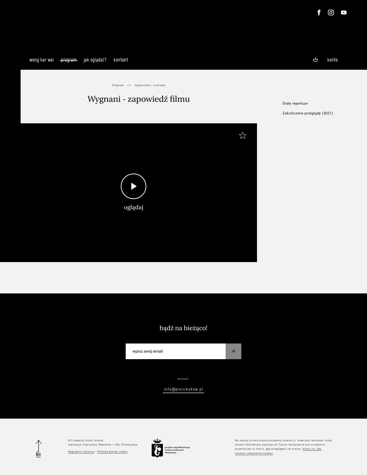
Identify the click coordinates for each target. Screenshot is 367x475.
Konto (332, 59)
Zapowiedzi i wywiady (150, 85)
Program (69, 59)
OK (233, 351)
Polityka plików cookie (112, 451)
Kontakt (121, 61)
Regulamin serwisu (81, 451)
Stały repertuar (295, 103)
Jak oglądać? (95, 61)
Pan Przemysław (126, 444)
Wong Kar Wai (41, 61)
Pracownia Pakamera (97, 444)
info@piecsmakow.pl (183, 389)
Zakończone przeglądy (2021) (308, 113)
